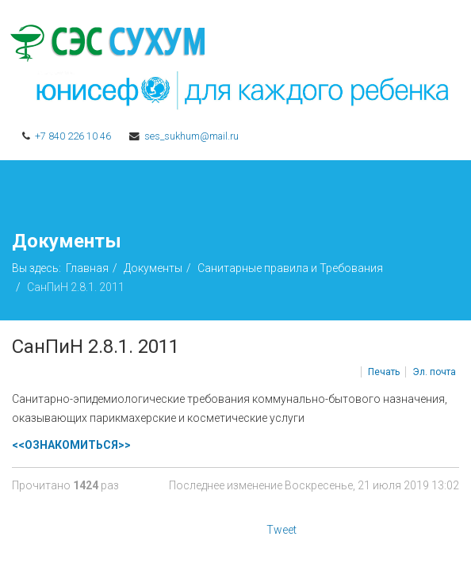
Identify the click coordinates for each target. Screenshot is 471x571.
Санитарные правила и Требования (290, 268)
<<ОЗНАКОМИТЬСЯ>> (71, 445)
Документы (153, 268)
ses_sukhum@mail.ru (191, 136)
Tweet (281, 529)
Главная (87, 268)
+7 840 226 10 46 (73, 136)
